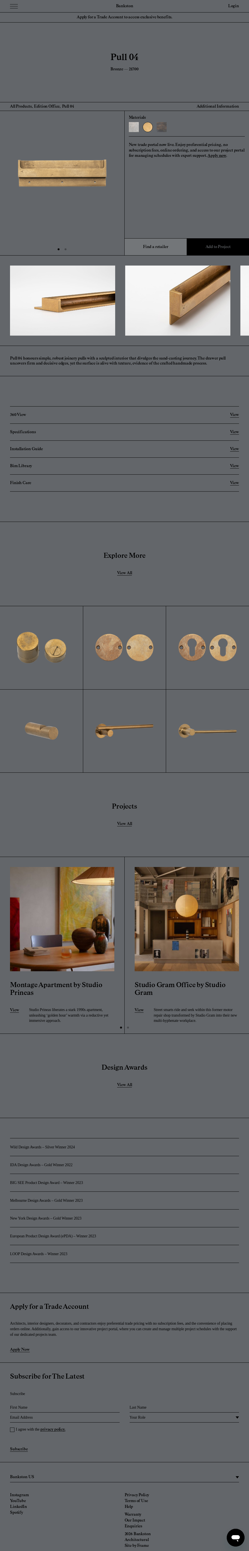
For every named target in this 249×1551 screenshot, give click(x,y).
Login (233, 6)
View (14, 1010)
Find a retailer (155, 247)
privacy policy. (52, 1429)
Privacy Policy (137, 1495)
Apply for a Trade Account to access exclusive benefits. (124, 17)
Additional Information (218, 106)
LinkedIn (18, 1507)
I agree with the (40, 1429)
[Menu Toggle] (14, 6)
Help (129, 1507)
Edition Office (47, 106)
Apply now (217, 156)
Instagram (19, 1495)
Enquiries (133, 1526)
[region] (124, 1477)
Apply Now (20, 1350)
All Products (21, 106)
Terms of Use (136, 1501)
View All (124, 573)
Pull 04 (68, 106)
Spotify (16, 1513)
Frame (143, 1546)
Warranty (133, 1515)
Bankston (124, 6)
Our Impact (135, 1520)
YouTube (18, 1501)
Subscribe (19, 1449)
